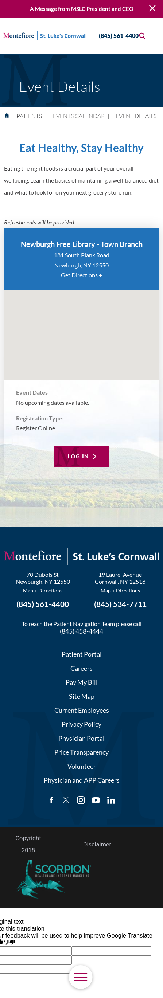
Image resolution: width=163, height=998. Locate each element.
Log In (78, 456)
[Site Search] (142, 36)
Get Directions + (81, 274)
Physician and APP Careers (82, 780)
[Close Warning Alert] (152, 9)
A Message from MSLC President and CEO (81, 9)
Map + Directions (42, 590)
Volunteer (81, 766)
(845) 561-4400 (112, 35)
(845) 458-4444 (81, 631)
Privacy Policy (81, 724)
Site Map (81, 696)
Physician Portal (81, 738)
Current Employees (81, 710)
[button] (81, 977)
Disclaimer (97, 844)
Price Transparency (81, 752)
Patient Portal (82, 654)
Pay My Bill (82, 682)
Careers (81, 668)
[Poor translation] (10, 942)
